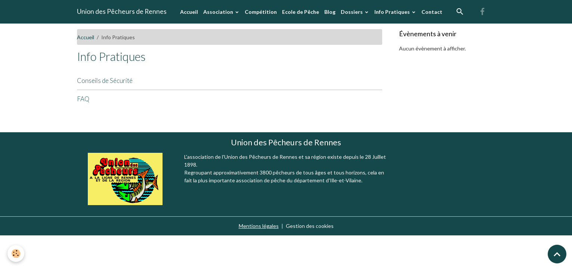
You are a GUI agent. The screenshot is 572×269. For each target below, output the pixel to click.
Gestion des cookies (310, 226)
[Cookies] (15, 253)
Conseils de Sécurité (105, 80)
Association (218, 12)
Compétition (261, 12)
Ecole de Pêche (300, 12)
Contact (431, 12)
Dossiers (352, 12)
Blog (330, 12)
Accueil (189, 12)
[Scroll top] (557, 254)
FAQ (83, 99)
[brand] (122, 11)
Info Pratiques (392, 12)
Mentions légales (259, 226)
